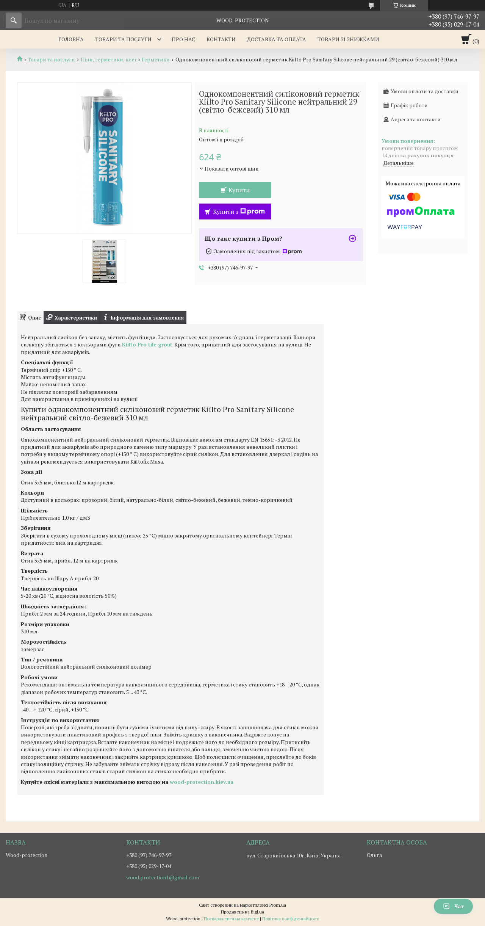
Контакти (221, 39)
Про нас (183, 39)
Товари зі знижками (348, 39)
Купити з (239, 211)
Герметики (156, 59)
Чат (453, 906)
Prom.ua (277, 905)
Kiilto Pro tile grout (147, 344)
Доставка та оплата (276, 39)
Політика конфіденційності (290, 918)
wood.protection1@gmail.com (162, 877)
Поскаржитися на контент (231, 918)
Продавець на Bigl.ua (242, 912)
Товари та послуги (123, 39)
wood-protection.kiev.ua (201, 781)
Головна (71, 39)
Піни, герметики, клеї (108, 59)
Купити (239, 190)
